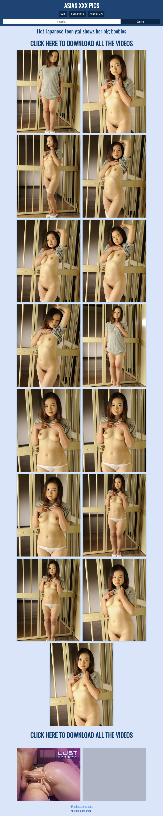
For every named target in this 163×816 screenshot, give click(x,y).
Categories (77, 14)
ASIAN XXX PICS (81, 5)
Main (63, 14)
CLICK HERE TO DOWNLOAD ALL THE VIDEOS (81, 43)
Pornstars (96, 14)
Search (140, 21)
